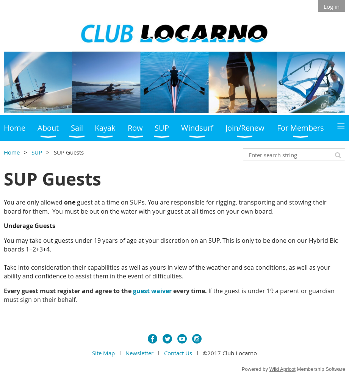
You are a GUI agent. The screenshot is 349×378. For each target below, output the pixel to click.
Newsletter (139, 353)
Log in (332, 6)
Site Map (103, 353)
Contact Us (178, 353)
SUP (36, 152)
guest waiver (152, 291)
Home (12, 152)
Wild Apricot (282, 369)
